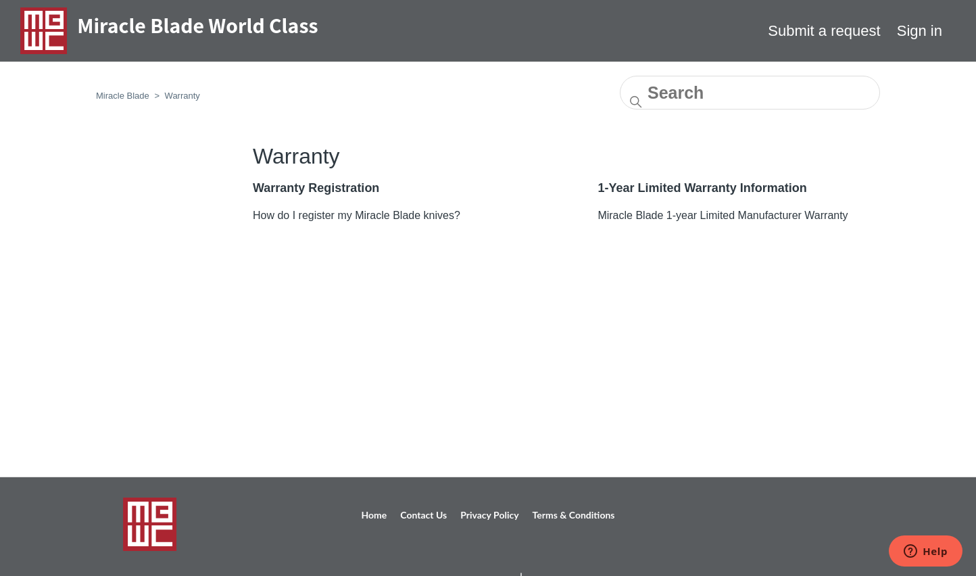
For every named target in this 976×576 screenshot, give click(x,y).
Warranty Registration (316, 188)
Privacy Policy (489, 515)
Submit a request (824, 30)
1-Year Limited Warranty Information (701, 188)
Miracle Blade (122, 96)
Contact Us (423, 515)
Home (374, 515)
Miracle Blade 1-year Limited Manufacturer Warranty (722, 215)
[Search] (750, 93)
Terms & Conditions (574, 515)
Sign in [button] (919, 30)
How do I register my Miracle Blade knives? (356, 215)
